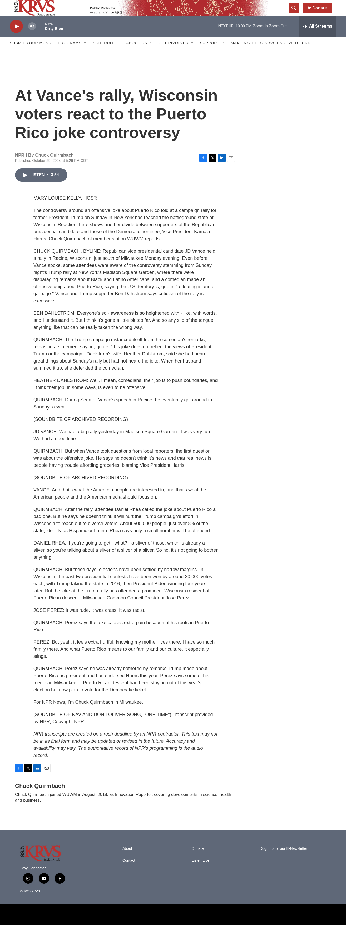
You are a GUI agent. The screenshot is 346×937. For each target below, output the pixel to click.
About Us (136, 55)
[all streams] (317, 38)
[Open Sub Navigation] (85, 55)
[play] (16, 38)
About (127, 860)
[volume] (32, 38)
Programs (70, 55)
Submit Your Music (31, 55)
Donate (323, 14)
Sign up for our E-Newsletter (284, 860)
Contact (128, 872)
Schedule (104, 55)
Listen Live (200, 872)
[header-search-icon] (296, 14)
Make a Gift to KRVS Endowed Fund (271, 55)
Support (209, 55)
